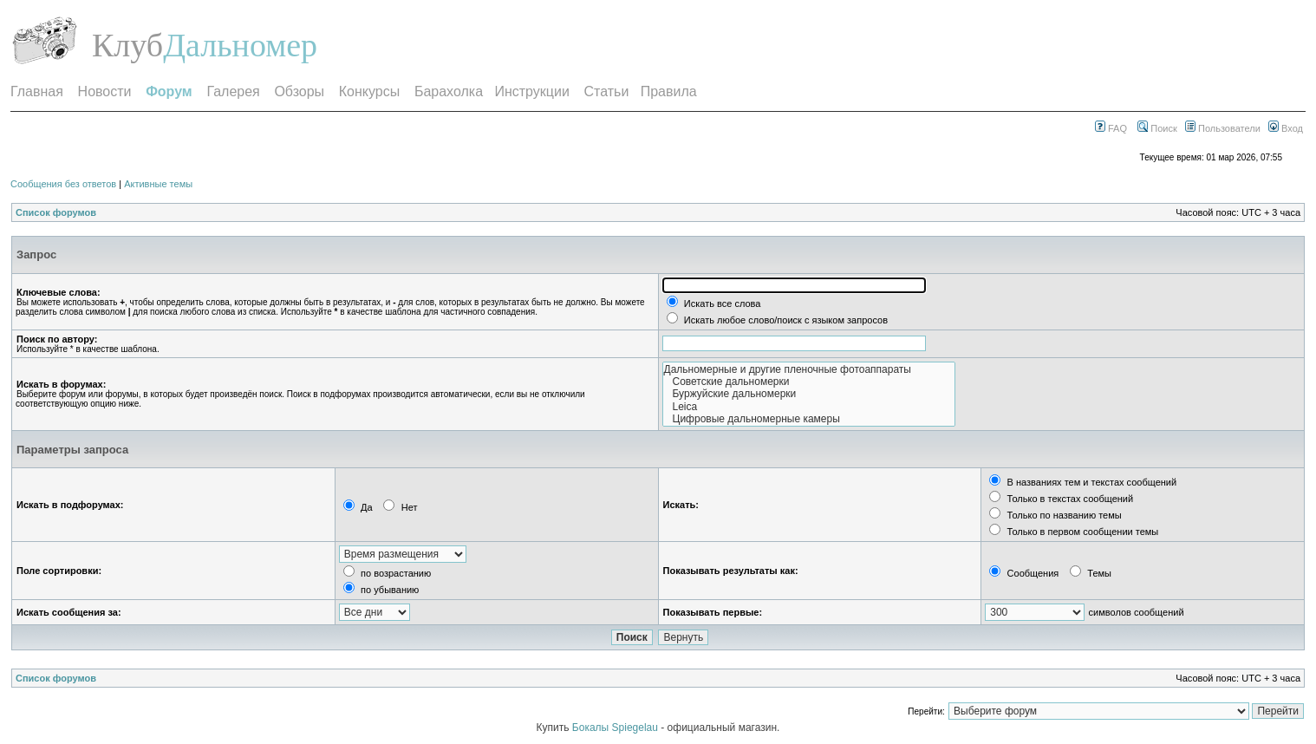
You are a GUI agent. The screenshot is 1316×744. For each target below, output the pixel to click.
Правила (669, 91)
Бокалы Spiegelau (616, 727)
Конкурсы (369, 91)
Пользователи (1223, 128)
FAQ (1111, 128)
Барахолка (448, 91)
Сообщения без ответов (63, 184)
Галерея (232, 91)
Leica (809, 407)
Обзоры (299, 91)
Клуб (127, 45)
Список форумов (56, 212)
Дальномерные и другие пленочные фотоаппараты (809, 369)
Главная (36, 91)
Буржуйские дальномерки (809, 394)
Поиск (1157, 128)
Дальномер (240, 45)
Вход (1285, 128)
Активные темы (158, 184)
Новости (105, 91)
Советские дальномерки (809, 381)
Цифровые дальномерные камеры (809, 419)
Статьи (606, 91)
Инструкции (531, 91)
